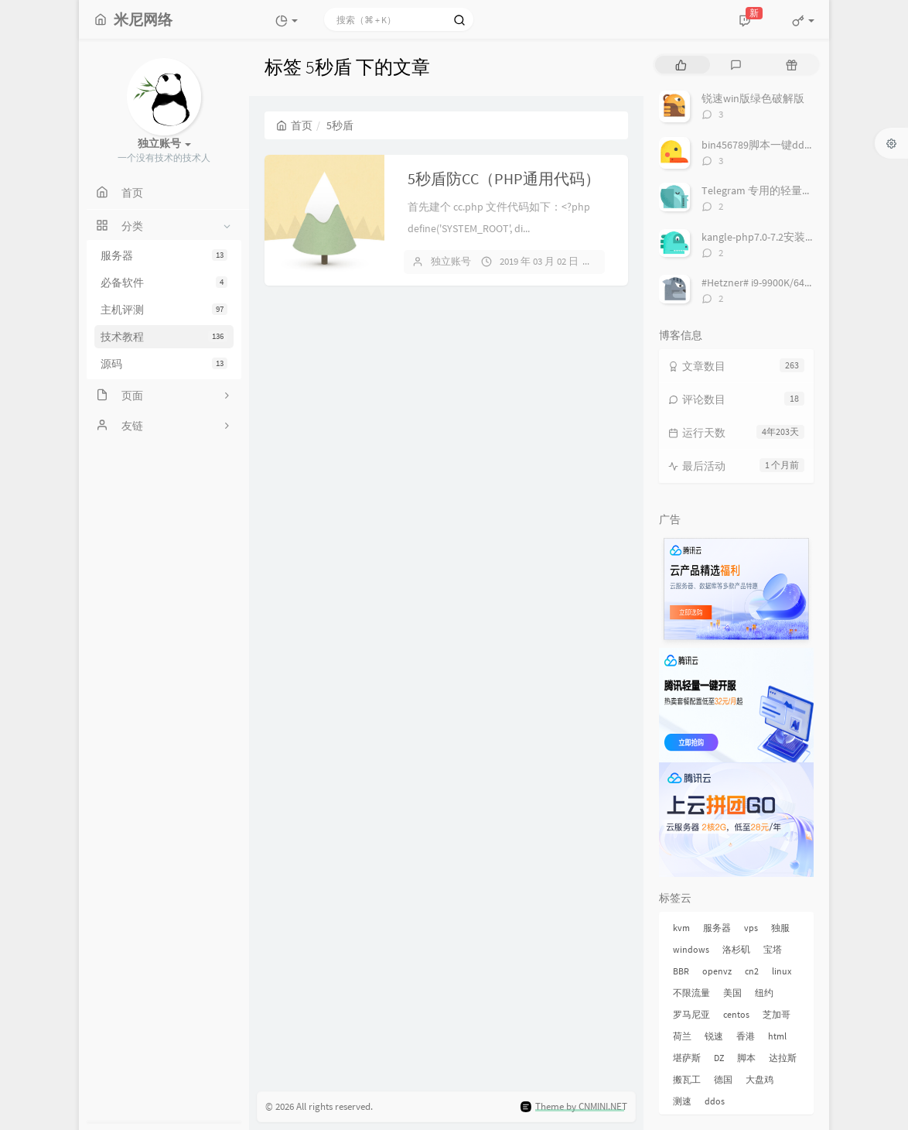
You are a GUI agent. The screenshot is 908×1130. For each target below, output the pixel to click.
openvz (717, 971)
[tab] (681, 64)
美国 (732, 992)
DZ (719, 1057)
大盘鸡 (759, 1079)
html (777, 1036)
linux (781, 971)
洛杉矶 (736, 949)
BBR (681, 971)
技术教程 (164, 337)
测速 (682, 1101)
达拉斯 (783, 1057)
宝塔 (772, 949)
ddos (715, 1101)
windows (691, 949)
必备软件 (164, 282)
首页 (294, 125)
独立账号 (451, 261)
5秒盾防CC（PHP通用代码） (504, 178)
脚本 (746, 1057)
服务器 (164, 255)
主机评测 (164, 310)
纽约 (764, 992)
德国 (723, 1079)
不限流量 (691, 992)
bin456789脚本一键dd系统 (763, 145)
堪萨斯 (687, 1057)
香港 (745, 1036)
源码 (164, 364)
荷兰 (682, 1036)
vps (751, 927)
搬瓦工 (687, 1079)
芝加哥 (776, 1014)
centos (736, 1014)
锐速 (714, 1036)
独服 (780, 927)
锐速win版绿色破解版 (752, 98)
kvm (681, 927)
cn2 (752, 971)
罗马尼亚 (691, 1014)
